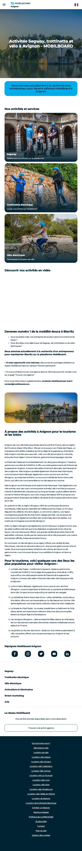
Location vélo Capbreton (41, 766)
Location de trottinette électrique (41, 803)
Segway (11, 154)
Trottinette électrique (20, 204)
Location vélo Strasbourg (41, 789)
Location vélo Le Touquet (41, 775)
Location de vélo (41, 752)
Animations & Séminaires (19, 689)
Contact (41, 826)
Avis (7, 701)
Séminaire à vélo (41, 748)
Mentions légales (41, 812)
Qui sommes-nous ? (41, 743)
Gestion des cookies (41, 835)
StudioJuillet (41, 821)
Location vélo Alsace (41, 757)
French (78, 5)
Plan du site (41, 831)
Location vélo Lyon (41, 780)
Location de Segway (41, 798)
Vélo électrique (16, 255)
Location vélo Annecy (41, 762)
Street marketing (14, 695)
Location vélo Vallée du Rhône (41, 794)
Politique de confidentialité (41, 817)
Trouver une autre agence (41, 728)
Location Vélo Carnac (41, 771)
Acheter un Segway (41, 808)
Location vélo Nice (41, 785)
